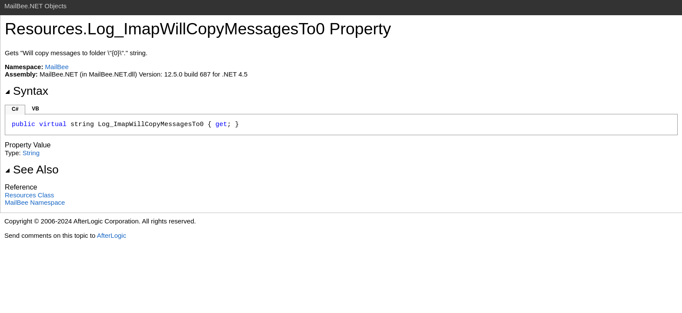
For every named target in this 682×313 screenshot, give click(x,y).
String (31, 152)
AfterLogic (112, 235)
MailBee (57, 66)
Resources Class (29, 195)
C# (15, 109)
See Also (32, 169)
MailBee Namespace (35, 202)
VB (35, 109)
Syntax (26, 90)
